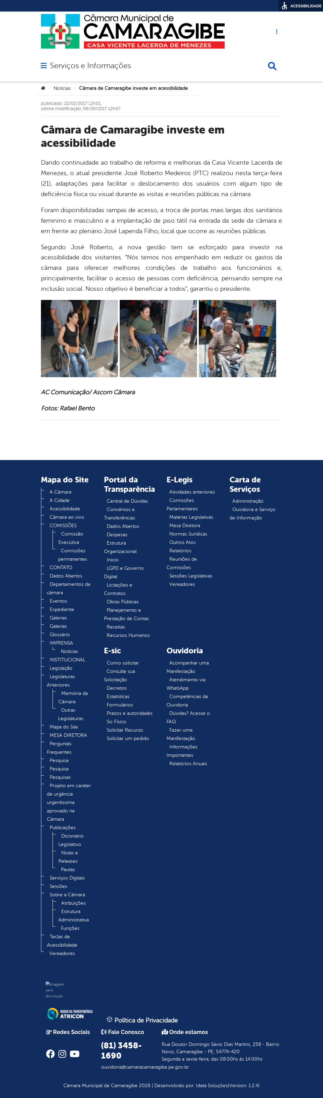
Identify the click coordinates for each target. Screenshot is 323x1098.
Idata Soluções (212, 1085)
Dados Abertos (66, 576)
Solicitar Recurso (125, 730)
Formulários (120, 705)
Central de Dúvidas (127, 501)
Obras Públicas (123, 601)
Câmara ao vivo (67, 517)
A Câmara (60, 492)
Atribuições (73, 903)
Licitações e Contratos (118, 589)
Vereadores (62, 953)
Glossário (60, 634)
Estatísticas (118, 696)
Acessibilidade (65, 508)
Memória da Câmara (73, 697)
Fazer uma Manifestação (181, 734)
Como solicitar (123, 663)
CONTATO (61, 567)
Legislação (61, 668)
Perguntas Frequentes (59, 748)
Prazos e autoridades (130, 713)
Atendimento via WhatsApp (186, 684)
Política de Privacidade (142, 1020)
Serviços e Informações (90, 66)
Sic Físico (116, 721)
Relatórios (180, 550)
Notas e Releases (68, 857)
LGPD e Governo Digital (124, 572)
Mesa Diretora (184, 525)
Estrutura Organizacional (120, 547)
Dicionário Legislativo (71, 840)
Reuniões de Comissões (182, 563)
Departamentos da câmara (68, 588)
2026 (144, 1085)
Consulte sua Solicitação (119, 675)
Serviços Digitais (67, 878)
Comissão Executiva (70, 538)
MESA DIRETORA (68, 735)
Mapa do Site (64, 727)
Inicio (113, 559)
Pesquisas (60, 777)
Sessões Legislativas (190, 576)
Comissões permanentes (72, 555)
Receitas (116, 627)
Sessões (58, 886)
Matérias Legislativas (191, 517)
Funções (70, 928)
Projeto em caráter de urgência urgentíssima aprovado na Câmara (69, 802)
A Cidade (60, 500)
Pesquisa (59, 760)
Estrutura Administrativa (73, 916)
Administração (248, 501)
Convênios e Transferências (119, 514)
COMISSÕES (63, 525)
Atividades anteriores (192, 492)
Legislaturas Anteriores (61, 681)
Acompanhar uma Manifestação (188, 667)
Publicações (63, 827)
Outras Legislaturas (70, 714)
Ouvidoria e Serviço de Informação (252, 514)
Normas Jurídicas (188, 534)
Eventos (58, 601)
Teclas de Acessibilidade (62, 941)
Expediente (62, 609)
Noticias (62, 88)
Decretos (117, 688)
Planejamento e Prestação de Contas (126, 614)
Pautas (68, 869)
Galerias (58, 617)
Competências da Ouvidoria (187, 701)
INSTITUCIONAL (67, 659)
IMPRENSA (61, 643)
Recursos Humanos (128, 635)
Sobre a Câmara (67, 894)
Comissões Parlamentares (182, 504)
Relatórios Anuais (188, 763)
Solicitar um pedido (128, 738)
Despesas (117, 534)
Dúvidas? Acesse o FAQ (188, 717)
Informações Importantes (182, 751)
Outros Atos (182, 542)
